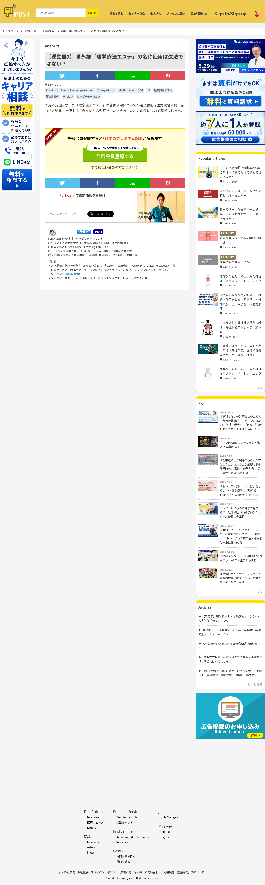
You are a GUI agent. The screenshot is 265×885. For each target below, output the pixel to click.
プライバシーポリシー (104, 872)
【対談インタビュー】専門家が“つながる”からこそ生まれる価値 (241, 558)
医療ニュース (95, 822)
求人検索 (155, 14)
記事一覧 (30, 31)
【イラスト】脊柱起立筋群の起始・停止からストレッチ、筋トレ (240, 327)
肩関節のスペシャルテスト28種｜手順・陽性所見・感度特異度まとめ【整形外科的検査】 (241, 350)
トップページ (10, 31)
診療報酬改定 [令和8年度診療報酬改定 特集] (199, 14)
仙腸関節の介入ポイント (236, 262)
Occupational (105, 90)
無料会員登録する (115, 153)
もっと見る (255, 684)
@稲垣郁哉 (72, 274)
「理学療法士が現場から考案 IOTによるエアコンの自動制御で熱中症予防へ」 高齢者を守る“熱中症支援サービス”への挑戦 (240, 466)
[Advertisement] (230, 767)
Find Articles (93, 811)
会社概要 (83, 872)
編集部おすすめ (163, 90)
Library (91, 828)
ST (148, 90)
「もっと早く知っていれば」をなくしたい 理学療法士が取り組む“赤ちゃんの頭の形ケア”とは (240, 490)
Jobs (162, 811)
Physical (51, 90)
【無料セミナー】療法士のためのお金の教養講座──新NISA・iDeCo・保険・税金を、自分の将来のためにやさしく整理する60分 (241, 423)
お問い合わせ (153, 872)
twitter (91, 847)
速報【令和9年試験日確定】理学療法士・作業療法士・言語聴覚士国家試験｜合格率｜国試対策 (230, 673)
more (258, 387)
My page (165, 826)
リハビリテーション (88, 96)
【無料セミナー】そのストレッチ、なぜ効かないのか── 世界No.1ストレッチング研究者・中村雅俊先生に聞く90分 (241, 536)
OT (141, 90)
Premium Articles (127, 817)
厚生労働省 (52, 96)
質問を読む (123, 862)
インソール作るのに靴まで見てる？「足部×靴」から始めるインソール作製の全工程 (240, 512)
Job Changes (170, 817)
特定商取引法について (190, 872)
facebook (93, 842)
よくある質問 (67, 872)
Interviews (93, 817)
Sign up (167, 832)
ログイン (132, 167)
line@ (90, 852)
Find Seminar (123, 831)
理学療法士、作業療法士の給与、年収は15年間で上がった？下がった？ (241, 214)
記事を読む (116, 14)
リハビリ (68, 96)
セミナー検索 (136, 14)
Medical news (127, 90)
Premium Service (126, 811)
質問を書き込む (126, 856)
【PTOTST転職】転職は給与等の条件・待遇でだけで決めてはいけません (240, 172)
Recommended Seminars (132, 837)
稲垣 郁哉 (84, 231)
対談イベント (124, 822)
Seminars (122, 842)
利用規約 (169, 872)
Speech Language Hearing (77, 90)
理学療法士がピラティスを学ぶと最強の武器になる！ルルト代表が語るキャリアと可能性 (240, 578)
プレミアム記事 (175, 14)
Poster (118, 851)
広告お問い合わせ (131, 872)
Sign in (166, 837)
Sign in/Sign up (230, 14)
